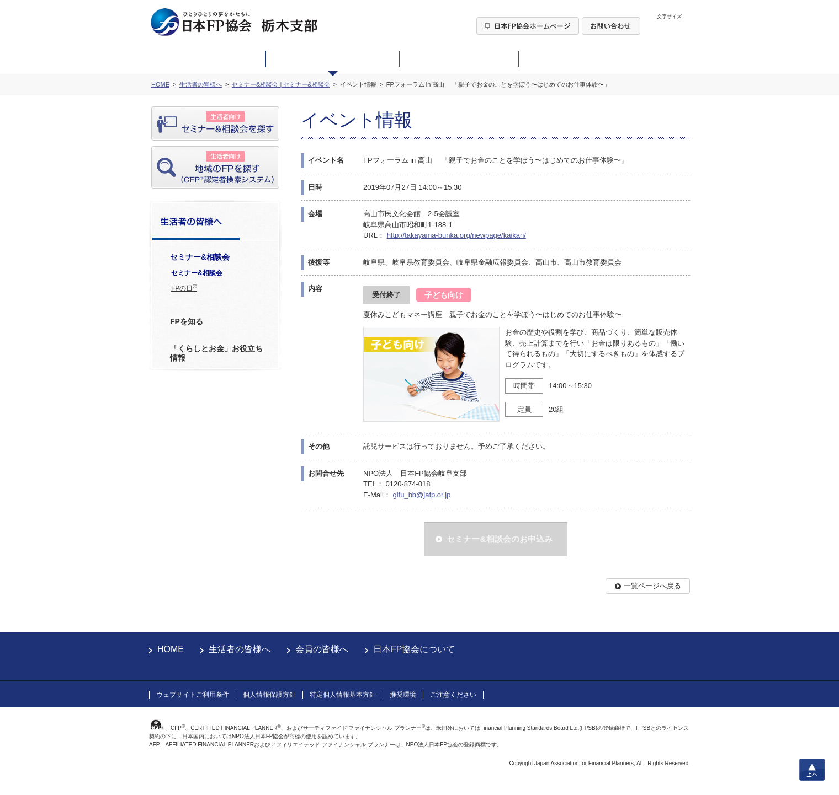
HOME (170, 649)
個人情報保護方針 (269, 695)
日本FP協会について (414, 649)
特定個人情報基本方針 (343, 695)
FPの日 (184, 287)
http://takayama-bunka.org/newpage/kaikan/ (456, 235)
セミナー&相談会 (196, 273)
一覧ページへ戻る (652, 586)
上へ (812, 769)
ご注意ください (453, 695)
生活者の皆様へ (239, 649)
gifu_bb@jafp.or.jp (421, 495)
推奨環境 (403, 695)
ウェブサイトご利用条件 (192, 695)
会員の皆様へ (321, 649)
